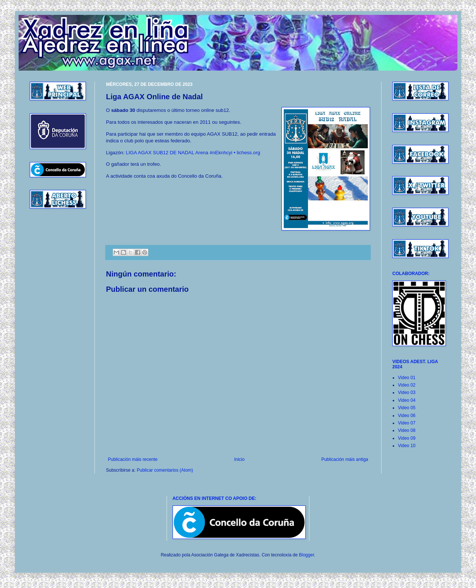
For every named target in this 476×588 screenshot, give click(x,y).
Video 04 (406, 400)
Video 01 (406, 377)
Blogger (306, 555)
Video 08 (406, 430)
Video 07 (406, 423)
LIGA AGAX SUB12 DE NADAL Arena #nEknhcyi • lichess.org (193, 152)
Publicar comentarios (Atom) (165, 470)
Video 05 (406, 407)
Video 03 (406, 392)
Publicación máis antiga (344, 459)
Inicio (239, 459)
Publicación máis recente (132, 459)
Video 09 (406, 438)
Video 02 (406, 385)
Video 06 (406, 415)
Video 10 (406, 445)
